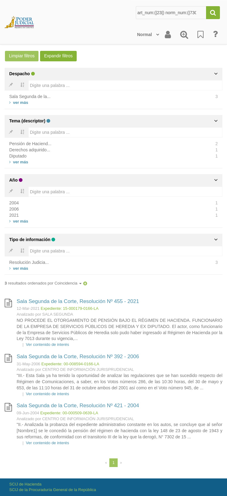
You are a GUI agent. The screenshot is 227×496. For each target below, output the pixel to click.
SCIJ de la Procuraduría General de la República (52, 489)
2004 (14, 202)
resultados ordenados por (43, 283)
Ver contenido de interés (47, 344)
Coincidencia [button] (68, 283)
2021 (14, 215)
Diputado (17, 156)
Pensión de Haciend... (30, 143)
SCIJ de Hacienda (25, 484)
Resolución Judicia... (29, 262)
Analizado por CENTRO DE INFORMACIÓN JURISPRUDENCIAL (75, 369)
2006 (14, 209)
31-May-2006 (28, 364)
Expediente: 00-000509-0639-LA (69, 413)
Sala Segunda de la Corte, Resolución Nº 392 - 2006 (78, 356)
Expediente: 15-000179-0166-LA (70, 308)
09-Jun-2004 (28, 413)
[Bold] (11, 85)
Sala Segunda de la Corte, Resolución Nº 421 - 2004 (78, 405)
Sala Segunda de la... (30, 96)
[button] (85, 283)
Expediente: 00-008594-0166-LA (70, 364)
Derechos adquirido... (29, 149)
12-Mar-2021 (28, 308)
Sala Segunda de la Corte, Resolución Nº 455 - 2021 (78, 301)
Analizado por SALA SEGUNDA (45, 314)
